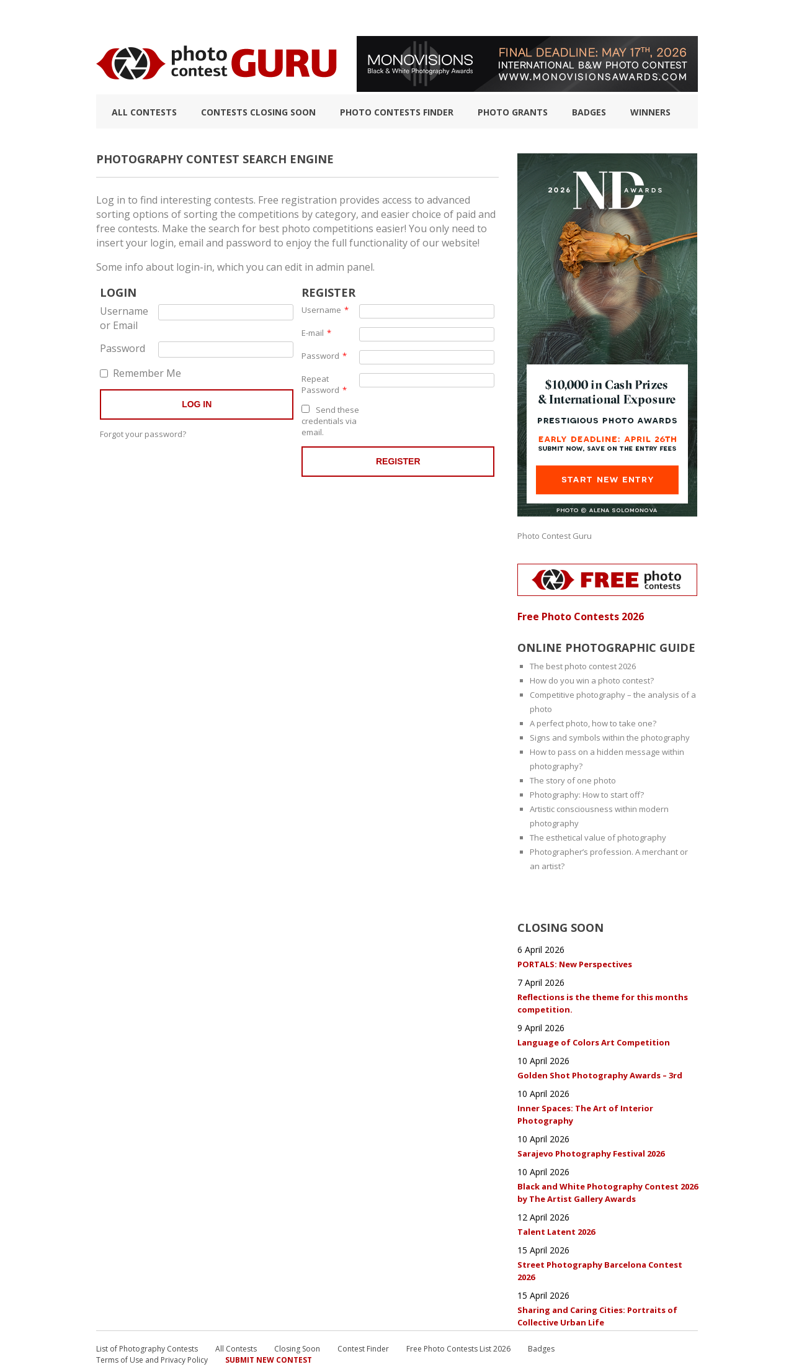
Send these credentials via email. (330, 419)
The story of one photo (573, 776)
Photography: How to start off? (587, 790)
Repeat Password (324, 382)
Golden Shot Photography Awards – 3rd (599, 1059)
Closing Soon (297, 1322)
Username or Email (124, 316)
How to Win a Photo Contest (345, 18)
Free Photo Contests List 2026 (458, 1322)
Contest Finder (363, 1322)
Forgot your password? (143, 430)
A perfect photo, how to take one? (593, 718)
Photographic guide (467, 18)
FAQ (534, 18)
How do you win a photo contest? (592, 676)
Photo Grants (513, 112)
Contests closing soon (258, 112)
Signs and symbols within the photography (610, 733)
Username (325, 308)
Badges (589, 112)
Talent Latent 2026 (557, 1208)
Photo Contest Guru (554, 534)
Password (119, 346)
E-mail (316, 330)
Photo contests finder (396, 112)
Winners (650, 112)
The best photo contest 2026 (583, 661)
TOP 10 (109, 18)
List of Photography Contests (204, 18)
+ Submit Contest (658, 18)
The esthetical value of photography (598, 833)
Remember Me (140, 369)
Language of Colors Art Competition (593, 1028)
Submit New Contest (268, 1333)
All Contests (144, 112)
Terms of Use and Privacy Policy (152, 1333)
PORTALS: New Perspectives (574, 954)
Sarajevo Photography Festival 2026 (590, 1134)
